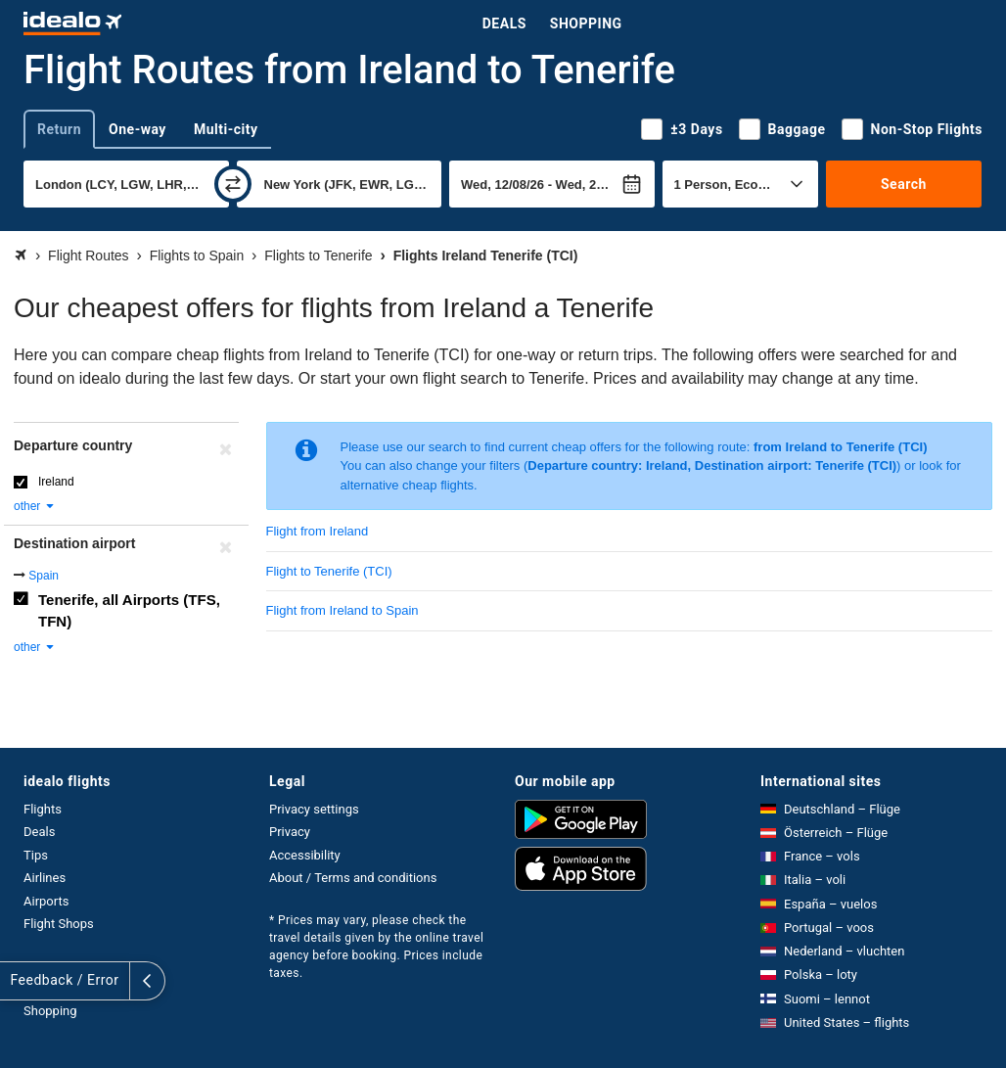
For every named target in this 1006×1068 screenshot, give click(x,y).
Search (904, 184)
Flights (42, 809)
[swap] (233, 184)
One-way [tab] (137, 129)
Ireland (56, 481)
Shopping (586, 23)
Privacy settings (314, 809)
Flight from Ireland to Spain (342, 610)
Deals (504, 23)
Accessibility (305, 855)
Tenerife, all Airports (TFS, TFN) (129, 610)
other (35, 506)
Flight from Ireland (317, 531)
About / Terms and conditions (352, 877)
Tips (35, 855)
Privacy (289, 831)
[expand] (17, 980)
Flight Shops (58, 923)
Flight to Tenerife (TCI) (329, 571)
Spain (43, 575)
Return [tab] (59, 129)
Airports (46, 901)
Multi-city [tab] (226, 129)
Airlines (44, 877)
